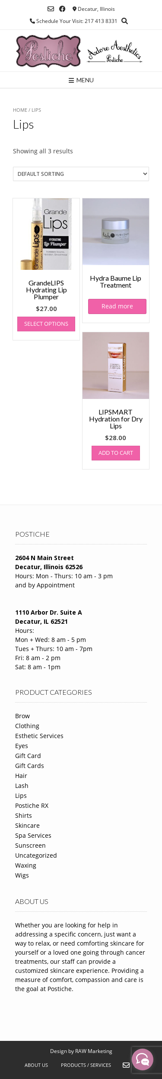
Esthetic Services (39, 736)
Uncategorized (36, 855)
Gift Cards (29, 765)
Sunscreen (30, 845)
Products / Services (86, 1065)
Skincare (27, 825)
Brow (22, 716)
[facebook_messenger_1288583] (142, 1059)
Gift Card (28, 756)
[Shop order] (81, 174)
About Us (36, 1065)
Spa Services (33, 835)
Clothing (27, 726)
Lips (21, 795)
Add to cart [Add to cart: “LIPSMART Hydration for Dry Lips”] (115, 453)
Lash (22, 785)
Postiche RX (31, 805)
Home (20, 110)
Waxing (25, 865)
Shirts (23, 815)
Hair (21, 775)
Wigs (22, 875)
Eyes (21, 746)
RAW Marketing (93, 1051)
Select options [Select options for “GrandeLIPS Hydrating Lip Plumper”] (46, 323)
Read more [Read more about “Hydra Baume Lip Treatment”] (117, 306)
